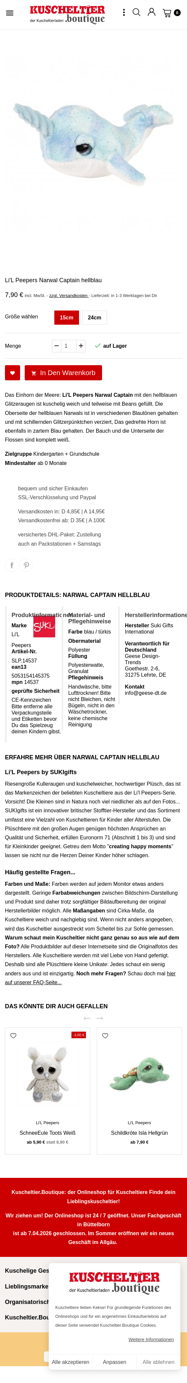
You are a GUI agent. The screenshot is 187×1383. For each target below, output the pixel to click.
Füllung (77, 656)
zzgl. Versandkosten (69, 295)
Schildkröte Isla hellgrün (139, 1133)
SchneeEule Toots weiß (47, 1133)
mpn (17, 682)
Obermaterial (84, 641)
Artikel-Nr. (24, 651)
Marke (19, 625)
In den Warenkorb (63, 372)
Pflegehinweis (85, 677)
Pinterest (26, 565)
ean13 (19, 667)
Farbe (75, 632)
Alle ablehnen (158, 1362)
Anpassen (114, 1362)
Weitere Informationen (151, 1339)
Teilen (11, 565)
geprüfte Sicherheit (36, 691)
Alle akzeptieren (70, 1362)
